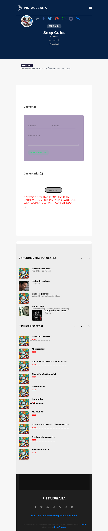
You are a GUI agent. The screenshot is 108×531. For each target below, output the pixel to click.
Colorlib (83, 524)
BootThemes (60, 527)
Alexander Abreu (53, 296)
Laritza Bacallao (61, 309)
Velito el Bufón (38, 296)
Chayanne (36, 283)
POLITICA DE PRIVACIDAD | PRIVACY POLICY (54, 515)
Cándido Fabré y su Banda (42, 309)
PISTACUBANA (35, 7)
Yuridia (48, 313)
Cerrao (54, 36)
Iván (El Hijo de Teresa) (41, 271)
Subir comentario (38, 152)
